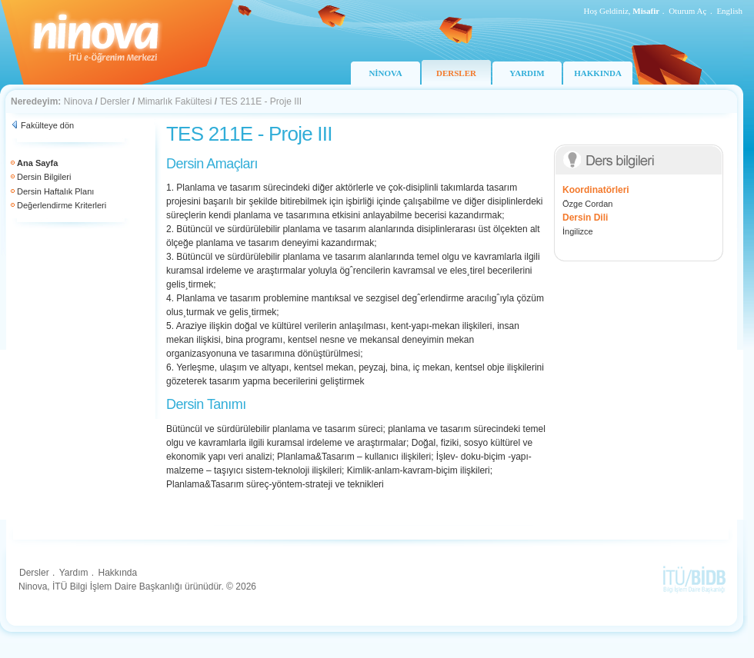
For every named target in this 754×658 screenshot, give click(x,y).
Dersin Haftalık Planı (55, 191)
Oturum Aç (687, 10)
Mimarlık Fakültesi (175, 101)
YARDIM (526, 73)
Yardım (73, 572)
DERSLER (456, 73)
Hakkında (117, 572)
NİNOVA (385, 73)
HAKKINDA (598, 73)
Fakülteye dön (47, 125)
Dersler (115, 101)
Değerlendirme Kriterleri (61, 205)
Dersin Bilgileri (44, 176)
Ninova (78, 101)
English (729, 10)
